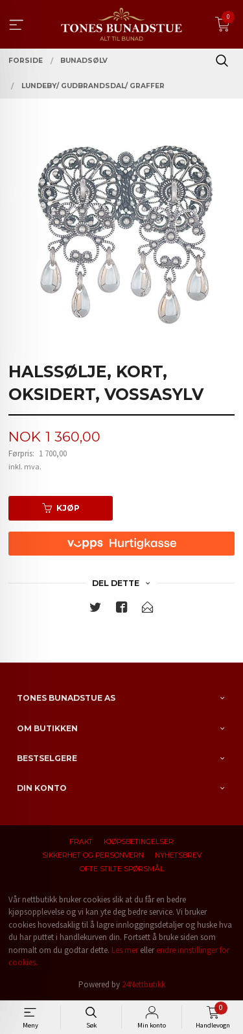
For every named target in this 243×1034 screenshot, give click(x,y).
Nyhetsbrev (178, 855)
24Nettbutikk (143, 984)
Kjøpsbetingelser (139, 842)
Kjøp (61, 508)
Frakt (81, 842)
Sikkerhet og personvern (93, 855)
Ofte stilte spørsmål (122, 869)
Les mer (124, 950)
